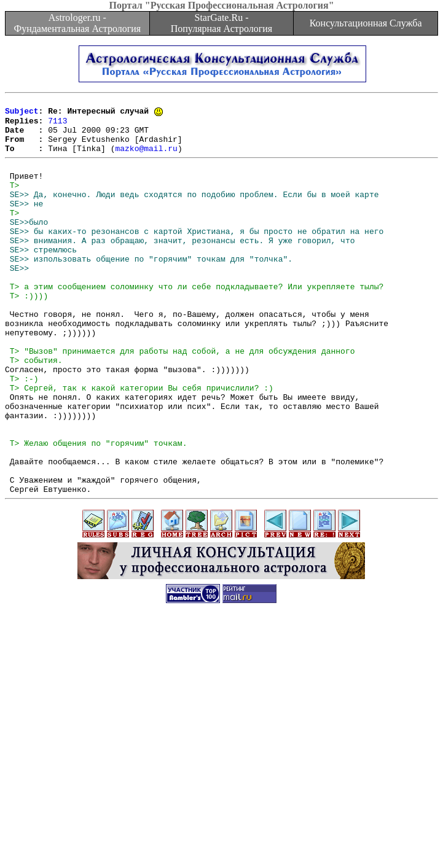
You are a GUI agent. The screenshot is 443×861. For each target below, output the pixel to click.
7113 (57, 125)
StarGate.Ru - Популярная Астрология (221, 23)
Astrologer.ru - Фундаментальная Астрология (77, 23)
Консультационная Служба (366, 23)
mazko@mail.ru (146, 158)
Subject (22, 114)
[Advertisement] (224, 775)
